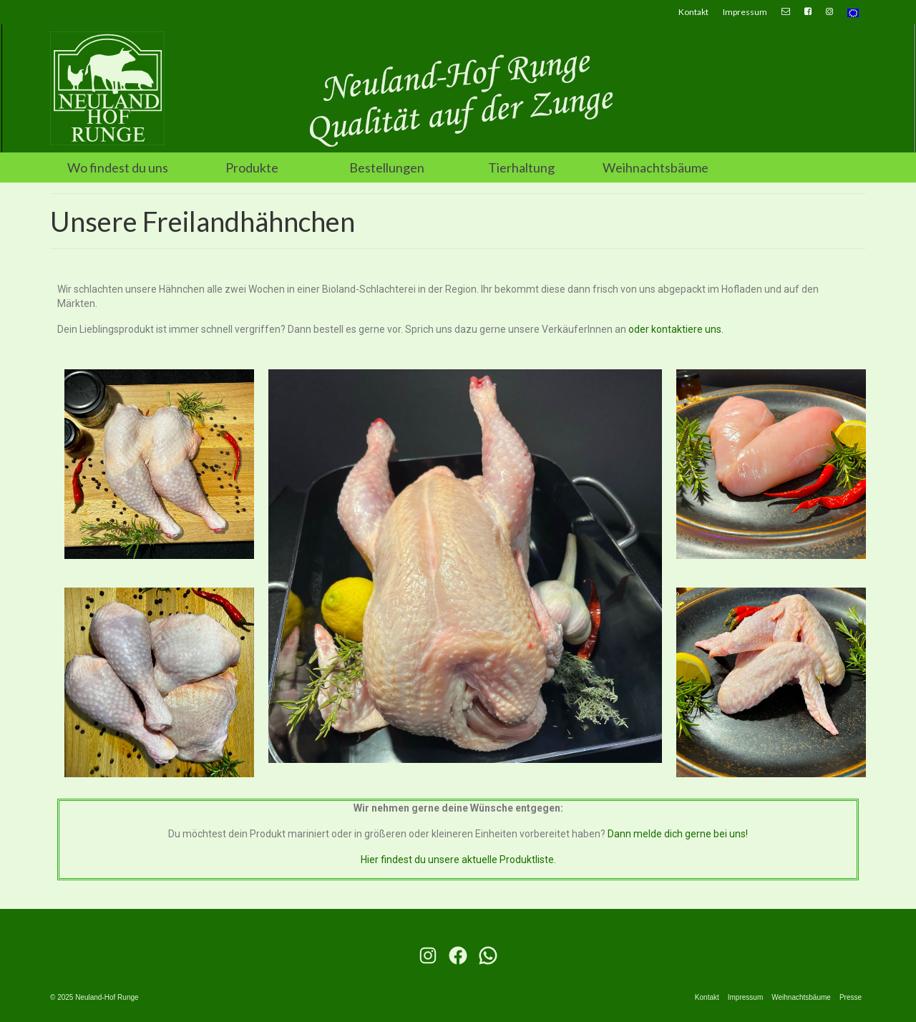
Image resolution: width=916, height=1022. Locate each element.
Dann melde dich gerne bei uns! (678, 834)
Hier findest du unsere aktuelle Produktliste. (458, 859)
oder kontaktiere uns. (675, 329)
